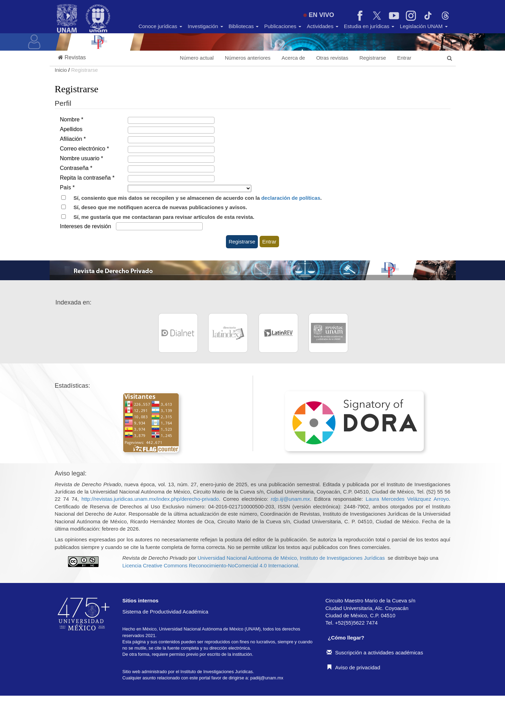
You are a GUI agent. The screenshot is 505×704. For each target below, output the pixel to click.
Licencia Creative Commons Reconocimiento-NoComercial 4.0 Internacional (210, 565)
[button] (72, 57)
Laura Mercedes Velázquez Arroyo (407, 499)
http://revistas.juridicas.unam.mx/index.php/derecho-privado (150, 499)
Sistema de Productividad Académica (166, 612)
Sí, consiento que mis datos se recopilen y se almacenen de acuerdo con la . (188, 198)
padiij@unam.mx (266, 677)
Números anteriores (248, 58)
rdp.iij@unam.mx (290, 499)
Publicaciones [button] (282, 26)
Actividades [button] (322, 26)
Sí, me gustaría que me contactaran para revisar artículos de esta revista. (154, 217)
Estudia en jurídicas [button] (369, 26)
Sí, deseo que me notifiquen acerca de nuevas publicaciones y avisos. (151, 207)
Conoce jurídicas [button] (160, 26)
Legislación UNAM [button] (424, 26)
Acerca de (293, 58)
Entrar (404, 58)
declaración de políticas (290, 198)
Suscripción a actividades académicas (375, 652)
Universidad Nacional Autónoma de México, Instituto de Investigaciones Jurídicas (291, 558)
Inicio (61, 70)
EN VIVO (318, 14)
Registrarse (372, 58)
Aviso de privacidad (353, 667)
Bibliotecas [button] (244, 26)
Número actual (197, 58)
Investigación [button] (205, 26)
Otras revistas (332, 58)
